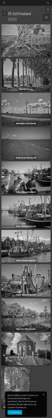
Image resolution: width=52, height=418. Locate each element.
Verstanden (16, 412)
